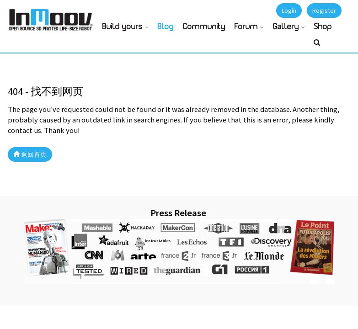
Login (289, 10)
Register (324, 10)
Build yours (122, 27)
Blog (166, 27)
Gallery (286, 27)
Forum (246, 27)
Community (204, 27)
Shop (323, 27)
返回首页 (30, 154)
